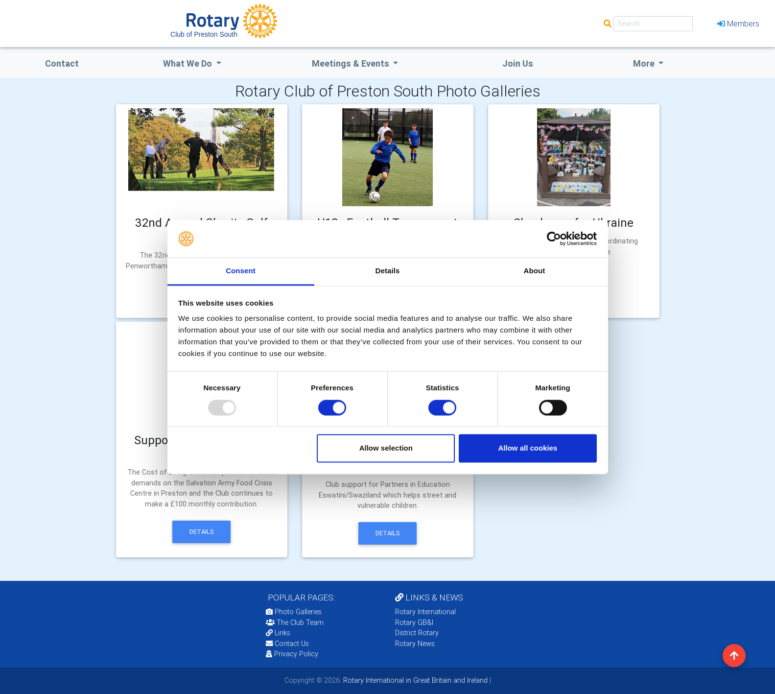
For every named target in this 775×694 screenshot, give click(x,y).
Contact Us (287, 643)
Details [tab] (388, 271)
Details (201, 531)
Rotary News (415, 643)
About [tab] (534, 271)
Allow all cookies (527, 448)
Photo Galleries (294, 611)
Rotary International (425, 611)
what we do (188, 63)
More (645, 63)
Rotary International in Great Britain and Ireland (414, 680)
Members (738, 23)
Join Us (517, 63)
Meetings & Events (351, 63)
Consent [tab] (241, 271)
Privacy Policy (292, 653)
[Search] (653, 23)
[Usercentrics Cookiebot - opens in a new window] (554, 238)
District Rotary (417, 632)
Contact (62, 63)
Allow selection (386, 448)
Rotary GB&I (414, 622)
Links (278, 632)
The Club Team (295, 622)
